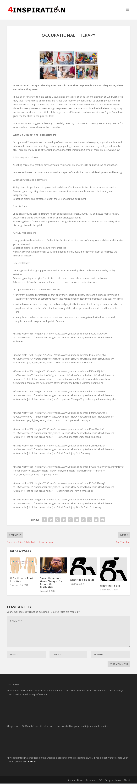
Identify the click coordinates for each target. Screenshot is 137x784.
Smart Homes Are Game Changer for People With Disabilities (51, 583)
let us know (29, 761)
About (127, 780)
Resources (91, 780)
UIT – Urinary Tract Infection (21, 580)
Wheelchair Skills (110, 586)
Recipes (109, 780)
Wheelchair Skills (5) (82, 580)
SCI (100, 780)
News (80, 780)
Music (118, 780)
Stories (71, 780)
